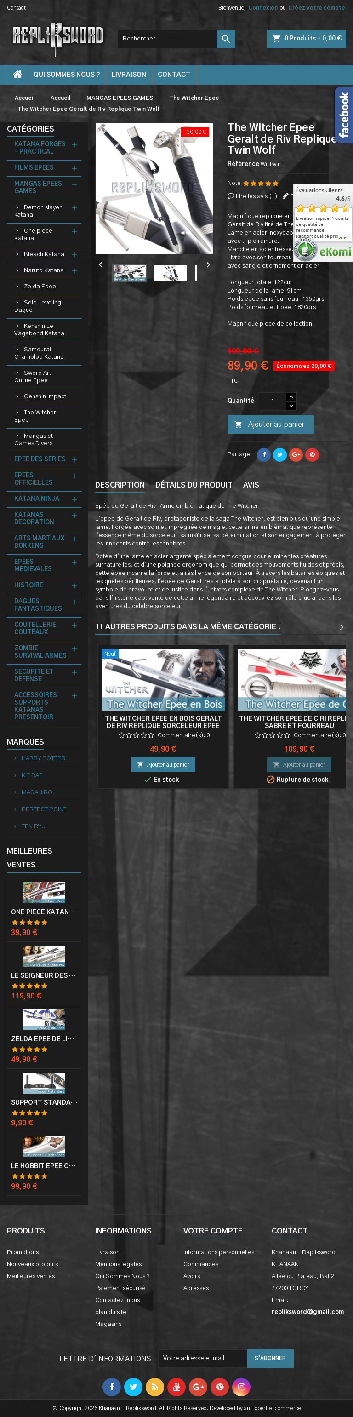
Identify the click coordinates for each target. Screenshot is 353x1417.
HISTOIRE (28, 586)
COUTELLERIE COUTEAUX (35, 629)
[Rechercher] (176, 39)
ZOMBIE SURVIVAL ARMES (40, 652)
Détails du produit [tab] (194, 485)
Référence (243, 164)
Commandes (200, 1265)
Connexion (263, 8)
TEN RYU (33, 827)
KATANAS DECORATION (34, 519)
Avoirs (191, 1276)
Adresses (196, 1288)
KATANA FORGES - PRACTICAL (40, 148)
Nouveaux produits (32, 1265)
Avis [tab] (251, 485)
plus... (344, 238)
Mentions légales (118, 1265)
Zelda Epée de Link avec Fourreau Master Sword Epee (44, 1039)
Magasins (108, 1324)
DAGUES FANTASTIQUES (38, 605)
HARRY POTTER (42, 759)
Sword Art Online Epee (32, 377)
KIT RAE (31, 776)
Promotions (23, 1253)
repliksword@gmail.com (308, 1312)
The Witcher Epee (35, 416)
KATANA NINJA (36, 499)
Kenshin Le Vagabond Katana (39, 330)
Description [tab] (120, 485)
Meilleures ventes (31, 1276)
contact (174, 75)
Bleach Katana (44, 255)
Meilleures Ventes (29, 858)
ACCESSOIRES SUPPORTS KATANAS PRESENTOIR (35, 707)
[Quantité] (272, 401)
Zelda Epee (40, 287)
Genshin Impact (45, 397)
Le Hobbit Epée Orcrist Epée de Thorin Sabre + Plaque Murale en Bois (44, 1166)
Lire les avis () (257, 197)
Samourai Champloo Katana (39, 353)
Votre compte (213, 1231)
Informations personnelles (218, 1253)
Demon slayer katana (38, 211)
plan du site (110, 1312)
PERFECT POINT (43, 810)
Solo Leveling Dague (37, 306)
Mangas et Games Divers (33, 440)
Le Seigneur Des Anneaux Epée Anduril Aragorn (44, 976)
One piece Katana (33, 234)
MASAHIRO (36, 793)
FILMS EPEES (34, 168)
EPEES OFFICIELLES (33, 479)
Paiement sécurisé (120, 1288)
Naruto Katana (44, 271)
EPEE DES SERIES (40, 460)
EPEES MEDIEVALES (33, 566)
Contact (16, 8)
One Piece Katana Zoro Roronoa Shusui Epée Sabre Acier (44, 912)
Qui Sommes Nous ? (67, 75)
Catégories (30, 129)
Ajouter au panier (269, 425)
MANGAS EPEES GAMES (38, 188)
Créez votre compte (316, 8)
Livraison (129, 75)
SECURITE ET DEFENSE (34, 676)
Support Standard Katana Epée (44, 1103)
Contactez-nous (117, 1300)
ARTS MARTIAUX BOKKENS (39, 542)
